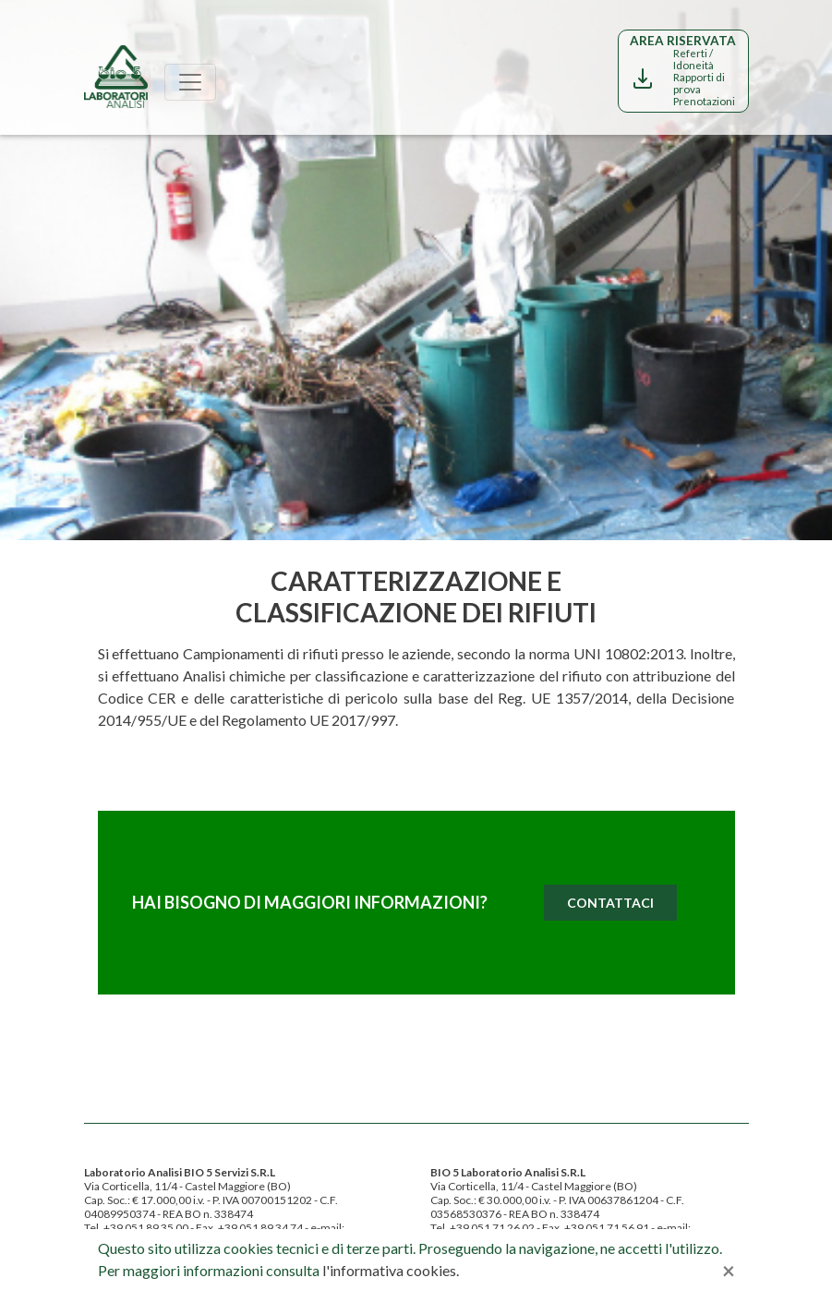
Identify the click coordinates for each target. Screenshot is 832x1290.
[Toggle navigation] (190, 82)
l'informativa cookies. (390, 1270)
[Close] (728, 1271)
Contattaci (610, 902)
